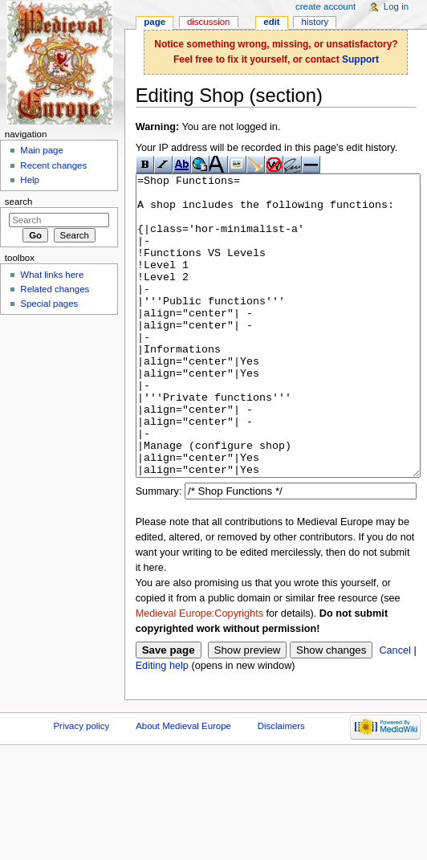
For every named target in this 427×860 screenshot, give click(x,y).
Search (19, 201)
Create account (325, 6)
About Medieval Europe (183, 786)
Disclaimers (281, 786)
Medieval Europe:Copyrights (199, 673)
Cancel (395, 710)
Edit (271, 21)
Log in (396, 6)
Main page (41, 150)
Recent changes (53, 165)
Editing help (162, 726)
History (315, 21)
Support (360, 59)
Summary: (159, 551)
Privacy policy (81, 786)
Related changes (54, 289)
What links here (51, 274)
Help (29, 180)
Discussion (208, 21)
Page (154, 21)
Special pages (49, 303)
